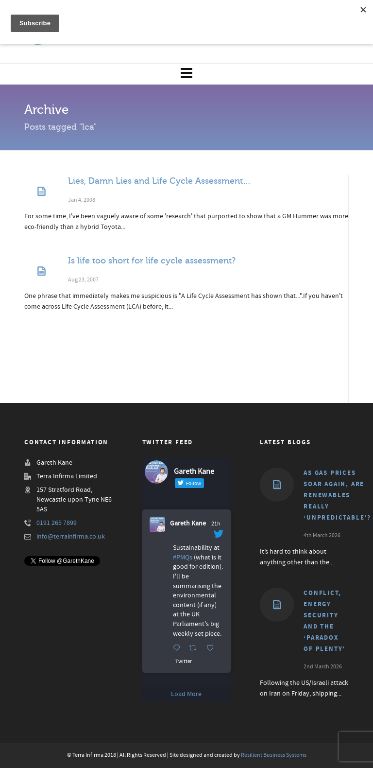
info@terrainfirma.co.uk (70, 536)
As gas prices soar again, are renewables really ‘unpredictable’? (337, 495)
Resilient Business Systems (273, 755)
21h (215, 523)
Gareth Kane (188, 523)
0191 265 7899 (56, 523)
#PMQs (182, 557)
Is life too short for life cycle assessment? (152, 260)
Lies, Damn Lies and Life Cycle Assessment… (159, 181)
